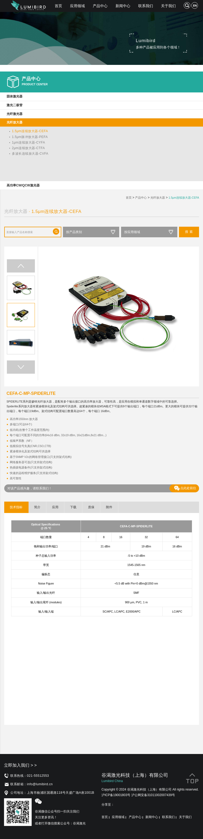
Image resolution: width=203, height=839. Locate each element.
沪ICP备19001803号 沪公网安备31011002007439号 (138, 795)
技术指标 (16, 507)
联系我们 (145, 6)
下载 (73, 507)
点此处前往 (185, 488)
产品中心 (100, 6)
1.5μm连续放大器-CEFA (30, 131)
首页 (58, 6)
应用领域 (77, 6)
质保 (91, 507)
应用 (55, 507)
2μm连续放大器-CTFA (28, 148)
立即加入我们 (20, 765)
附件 (109, 507)
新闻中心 (123, 6)
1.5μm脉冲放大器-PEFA (30, 137)
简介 (37, 507)
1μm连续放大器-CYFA (28, 142)
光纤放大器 (157, 197)
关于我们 (168, 6)
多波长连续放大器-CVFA (30, 153)
